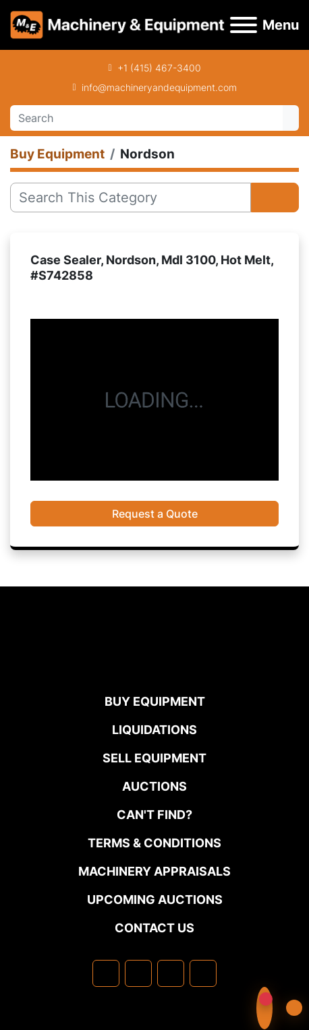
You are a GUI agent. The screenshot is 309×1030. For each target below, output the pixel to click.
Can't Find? (154, 815)
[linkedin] (138, 973)
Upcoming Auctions (155, 899)
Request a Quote (155, 513)
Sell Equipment (154, 758)
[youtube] (203, 973)
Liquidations (154, 730)
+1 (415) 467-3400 (159, 67)
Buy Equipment (155, 701)
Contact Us (154, 928)
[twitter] (170, 973)
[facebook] (105, 973)
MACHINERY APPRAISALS (154, 871)
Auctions (154, 786)
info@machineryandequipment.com (159, 87)
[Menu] (243, 25)
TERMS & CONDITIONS (154, 843)
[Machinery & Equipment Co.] (154, 665)
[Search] (146, 118)
